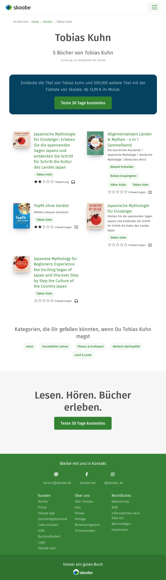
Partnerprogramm (87, 525)
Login (42, 542)
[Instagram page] (113, 478)
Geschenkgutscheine (52, 519)
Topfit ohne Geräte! (51, 205)
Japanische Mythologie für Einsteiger (128, 208)
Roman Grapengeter (123, 176)
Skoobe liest (46, 548)
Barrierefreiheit (49, 536)
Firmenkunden (85, 531)
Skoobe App (46, 513)
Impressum (120, 530)
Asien (29, 346)
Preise (42, 507)
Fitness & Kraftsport (90, 346)
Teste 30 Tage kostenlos (83, 102)
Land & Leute (83, 355)
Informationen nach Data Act (126, 515)
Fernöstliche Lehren (55, 346)
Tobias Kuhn (44, 174)
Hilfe (41, 531)
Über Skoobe (84, 501)
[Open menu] (154, 7)
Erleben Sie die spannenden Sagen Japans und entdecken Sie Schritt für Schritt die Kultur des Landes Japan (130, 223)
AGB (114, 507)
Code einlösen (48, 525)
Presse (79, 513)
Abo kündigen (121, 524)
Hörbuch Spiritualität (126, 346)
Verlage (80, 519)
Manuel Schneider (122, 167)
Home (35, 22)
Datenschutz (120, 501)
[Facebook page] (88, 478)
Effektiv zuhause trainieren (51, 212)
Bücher (47, 22)
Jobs (78, 507)
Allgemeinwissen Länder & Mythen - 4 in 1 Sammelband (130, 140)
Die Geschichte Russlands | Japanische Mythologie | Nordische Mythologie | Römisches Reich (130, 155)
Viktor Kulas (118, 185)
